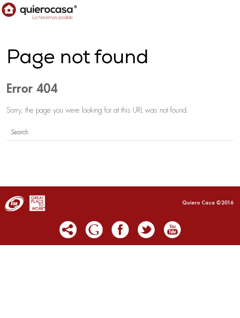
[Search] (120, 132)
